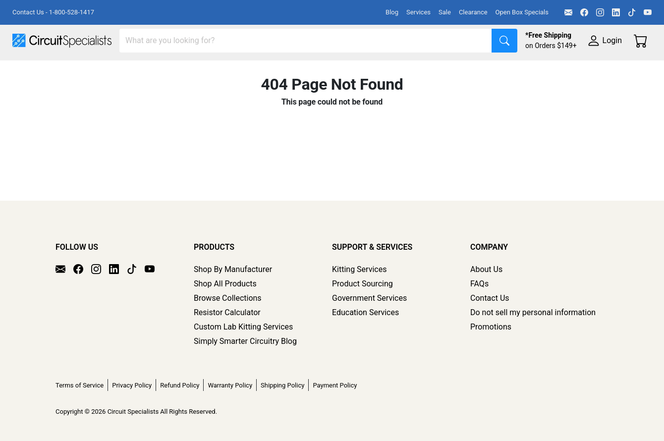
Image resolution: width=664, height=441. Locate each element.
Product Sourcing (362, 283)
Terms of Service (79, 385)
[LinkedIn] (616, 12)
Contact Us (489, 298)
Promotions (490, 326)
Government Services (369, 298)
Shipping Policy (282, 385)
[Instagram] (600, 12)
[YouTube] (648, 12)
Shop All (27, 70)
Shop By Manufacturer (233, 269)
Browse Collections (228, 298)
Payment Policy (335, 385)
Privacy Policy (132, 385)
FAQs (479, 283)
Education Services (365, 312)
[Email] (568, 12)
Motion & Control (442, 70)
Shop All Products (225, 283)
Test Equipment (158, 70)
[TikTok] (632, 12)
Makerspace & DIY (309, 70)
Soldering (377, 70)
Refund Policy (179, 385)
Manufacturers (86, 70)
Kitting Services (359, 269)
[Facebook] (584, 12)
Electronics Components (534, 70)
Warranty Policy (230, 385)
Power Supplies (232, 70)
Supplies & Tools (41, 90)
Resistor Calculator (227, 312)
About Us (486, 269)
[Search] (305, 41)
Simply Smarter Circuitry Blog (245, 341)
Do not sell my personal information (533, 312)
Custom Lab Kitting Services (243, 326)
